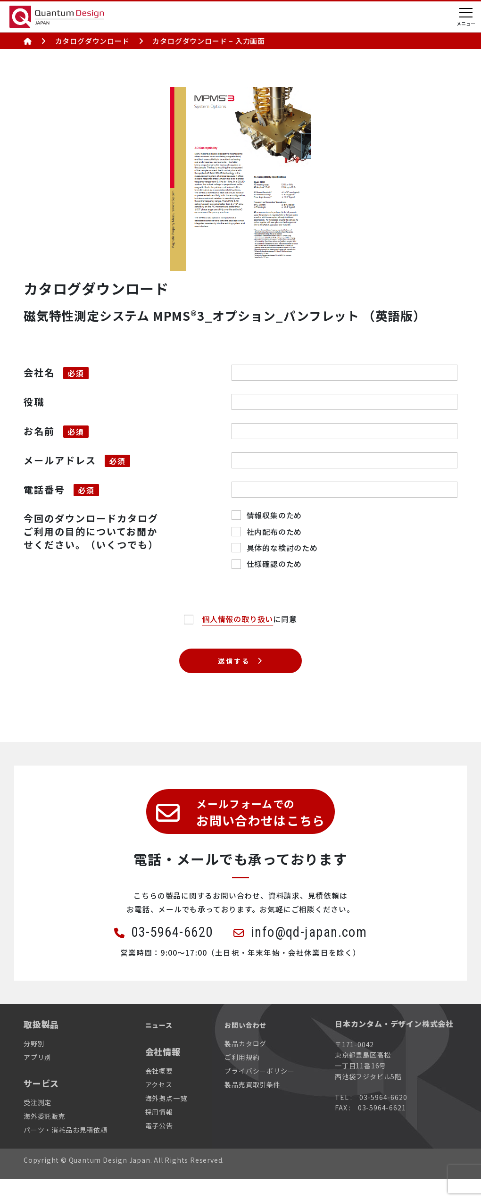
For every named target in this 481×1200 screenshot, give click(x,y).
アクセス (159, 1105)
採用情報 (159, 1133)
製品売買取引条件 (252, 1105)
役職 (34, 401)
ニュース (162, 1045)
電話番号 (44, 489)
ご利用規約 (241, 1078)
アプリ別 (37, 1078)
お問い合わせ (251, 1045)
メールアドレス (60, 460)
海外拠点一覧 (166, 1119)
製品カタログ (245, 1064)
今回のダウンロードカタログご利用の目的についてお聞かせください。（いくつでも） (91, 531)
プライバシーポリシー (259, 1092)
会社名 (39, 372)
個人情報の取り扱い (237, 619)
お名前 (39, 431)
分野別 (34, 1064)
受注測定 (37, 1123)
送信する (233, 663)
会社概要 (159, 1091)
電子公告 (159, 1146)
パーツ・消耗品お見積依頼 (66, 1151)
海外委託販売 (45, 1137)
